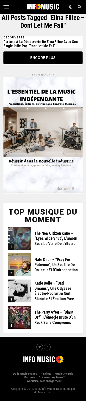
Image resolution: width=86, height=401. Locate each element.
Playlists (46, 373)
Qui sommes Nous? (52, 377)
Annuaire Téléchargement (44, 381)
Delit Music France (25, 373)
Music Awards (64, 373)
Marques (29, 377)
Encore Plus (43, 58)
